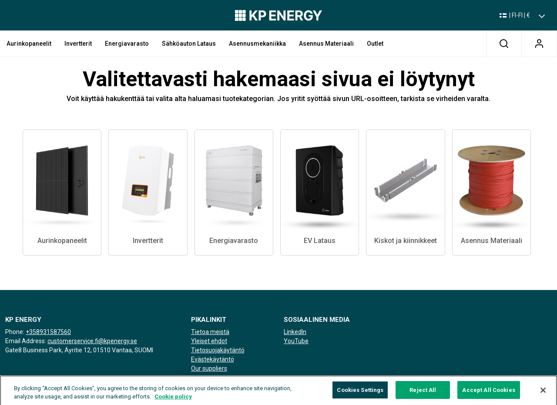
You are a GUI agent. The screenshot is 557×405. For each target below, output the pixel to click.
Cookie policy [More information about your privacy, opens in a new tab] (173, 401)
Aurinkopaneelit (29, 43)
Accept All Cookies (488, 394)
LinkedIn (295, 331)
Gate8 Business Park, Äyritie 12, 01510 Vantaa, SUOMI (79, 350)
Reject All (422, 394)
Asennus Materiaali (326, 43)
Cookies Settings (360, 394)
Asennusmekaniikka (257, 43)
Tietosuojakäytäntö (218, 350)
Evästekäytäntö (212, 359)
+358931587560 (48, 331)
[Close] (543, 394)
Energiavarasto (127, 43)
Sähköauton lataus (189, 43)
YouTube (296, 341)
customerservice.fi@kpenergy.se (92, 341)
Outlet (375, 43)
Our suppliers (209, 368)
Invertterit (78, 43)
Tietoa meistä (210, 331)
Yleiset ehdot (209, 341)
